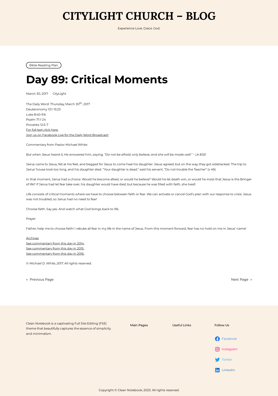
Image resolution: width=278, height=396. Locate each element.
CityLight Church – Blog (139, 16)
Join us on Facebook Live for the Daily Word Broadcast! (67, 135)
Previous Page (39, 279)
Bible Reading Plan (43, 65)
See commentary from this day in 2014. (55, 243)
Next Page (241, 279)
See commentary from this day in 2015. (55, 248)
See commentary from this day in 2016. (55, 253)
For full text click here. (42, 130)
